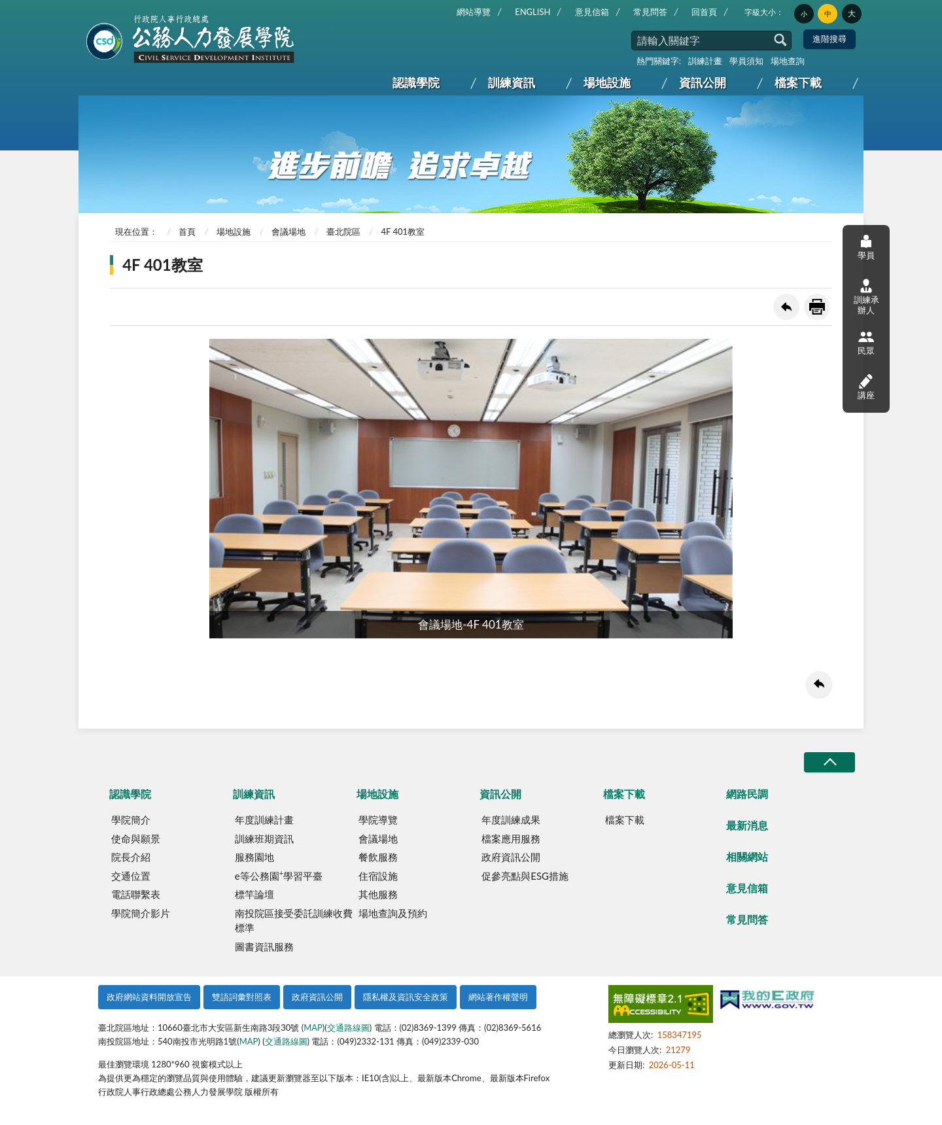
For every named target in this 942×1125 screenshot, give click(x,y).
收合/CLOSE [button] (829, 762)
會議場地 (288, 231)
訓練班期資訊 (264, 838)
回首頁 (704, 12)
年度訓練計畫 (264, 819)
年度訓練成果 (510, 819)
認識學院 (416, 82)
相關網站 (747, 856)
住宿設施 (378, 876)
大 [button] (852, 13)
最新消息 (747, 825)
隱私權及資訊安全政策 (405, 997)
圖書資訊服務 (264, 946)
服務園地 (254, 857)
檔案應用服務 (510, 838)
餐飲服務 (378, 857)
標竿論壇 (254, 894)
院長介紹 (130, 857)
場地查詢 (788, 61)
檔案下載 (798, 82)
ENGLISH (532, 12)
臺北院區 (343, 231)
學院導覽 (378, 819)
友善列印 (817, 307)
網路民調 (747, 794)
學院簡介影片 (140, 913)
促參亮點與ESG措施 (524, 876)
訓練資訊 (511, 82)
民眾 (866, 342)
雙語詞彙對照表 (241, 997)
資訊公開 (702, 82)
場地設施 (607, 82)
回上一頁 (786, 307)
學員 (866, 247)
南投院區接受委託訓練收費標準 (294, 920)
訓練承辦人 (866, 297)
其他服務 (378, 894)
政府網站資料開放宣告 (149, 997)
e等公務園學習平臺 (279, 875)
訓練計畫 (705, 61)
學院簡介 (130, 819)
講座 (866, 386)
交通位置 (130, 876)
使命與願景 (135, 838)
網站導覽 (474, 12)
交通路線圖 (348, 1027)
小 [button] (804, 14)
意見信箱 (592, 12)
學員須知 (746, 61)
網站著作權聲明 (498, 997)
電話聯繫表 (135, 894)
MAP (313, 1027)
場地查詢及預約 (392, 913)
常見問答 (650, 12)
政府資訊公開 (510, 857)
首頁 (187, 231)
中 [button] (827, 14)
